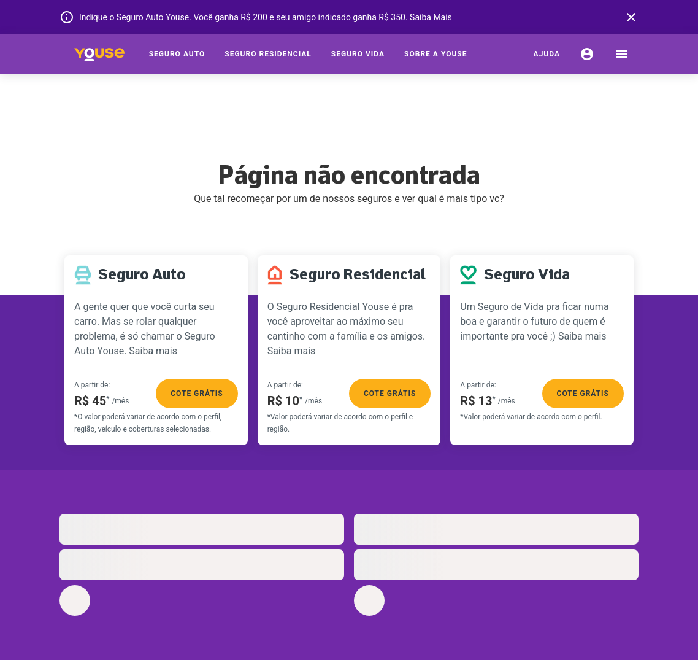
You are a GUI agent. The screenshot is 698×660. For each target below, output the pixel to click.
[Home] (99, 54)
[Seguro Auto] (177, 54)
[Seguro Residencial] (268, 54)
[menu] (621, 54)
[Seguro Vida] (357, 54)
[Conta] (587, 54)
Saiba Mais (431, 17)
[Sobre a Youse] (435, 54)
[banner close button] (631, 17)
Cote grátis (197, 393)
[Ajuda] (547, 54)
